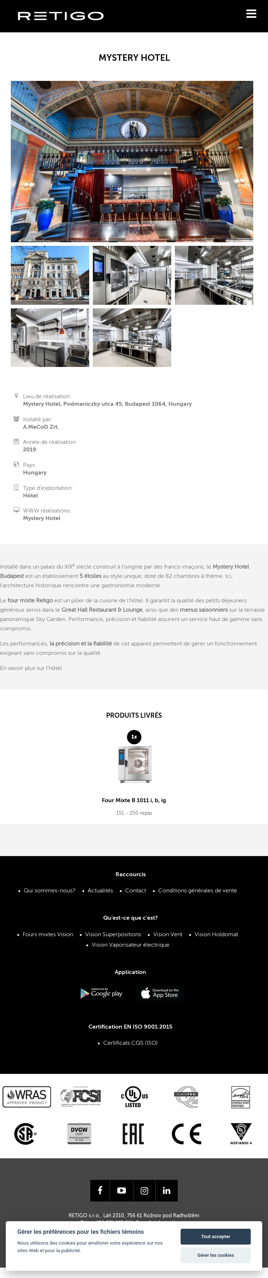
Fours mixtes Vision (48, 934)
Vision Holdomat (216, 934)
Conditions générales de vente (197, 890)
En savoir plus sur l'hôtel (31, 668)
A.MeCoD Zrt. (41, 427)
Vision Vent (167, 934)
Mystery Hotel (41, 518)
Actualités (100, 890)
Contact (135, 890)
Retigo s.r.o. (66, 27)
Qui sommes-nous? (50, 890)
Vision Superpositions (113, 934)
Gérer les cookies (215, 1255)
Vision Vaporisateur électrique (130, 944)
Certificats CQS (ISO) (130, 1042)
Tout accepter (215, 1236)
